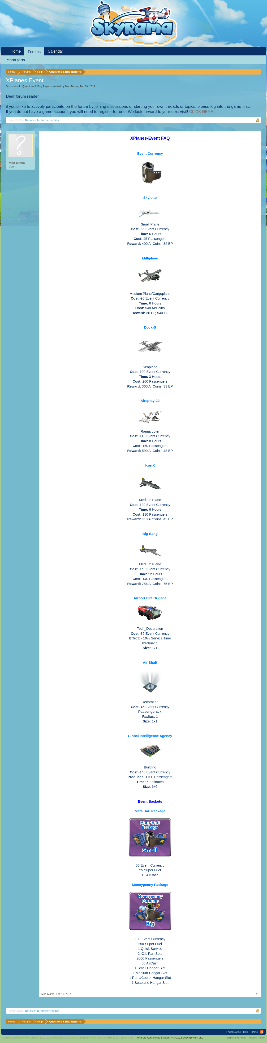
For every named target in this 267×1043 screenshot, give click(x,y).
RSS (261, 1032)
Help (246, 1031)
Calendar (55, 51)
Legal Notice (233, 1031)
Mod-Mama (71, 86)
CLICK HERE (201, 111)
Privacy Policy (257, 1037)
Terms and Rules (236, 1037)
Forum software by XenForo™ (101, 1037)
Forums (34, 52)
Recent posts (15, 60)
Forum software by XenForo (35, 1037)
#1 (257, 994)
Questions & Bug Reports (37, 86)
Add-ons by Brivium (170, 1037)
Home (16, 51)
